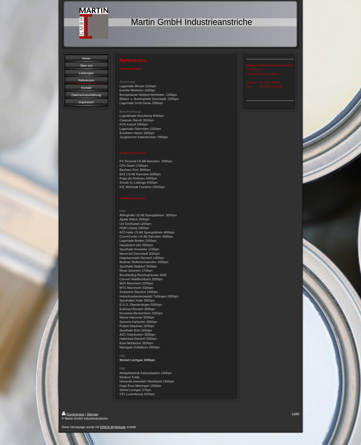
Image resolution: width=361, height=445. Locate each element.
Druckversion (73, 414)
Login (295, 413)
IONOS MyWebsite (113, 427)
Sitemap (92, 414)
